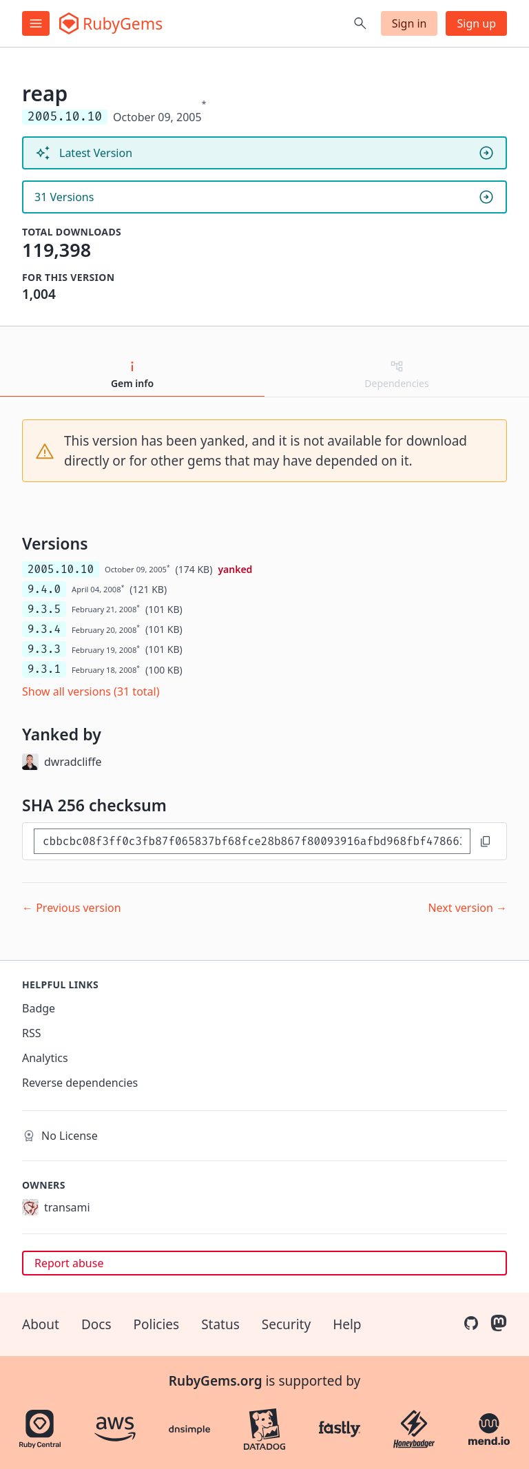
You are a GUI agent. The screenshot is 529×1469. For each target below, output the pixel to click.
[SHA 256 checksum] (252, 841)
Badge (38, 1008)
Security (286, 1324)
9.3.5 (44, 609)
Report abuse (68, 1263)
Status (220, 1324)
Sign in (409, 23)
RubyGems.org (215, 1381)
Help (347, 1324)
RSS (31, 1033)
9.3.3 (44, 649)
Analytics (45, 1057)
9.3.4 (44, 629)
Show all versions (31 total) (91, 691)
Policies (157, 1324)
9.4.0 (44, 589)
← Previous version (71, 907)
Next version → (467, 907)
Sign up (476, 23)
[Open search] (360, 23)
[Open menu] (36, 23)
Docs (96, 1324)
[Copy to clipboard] (485, 841)
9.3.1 (44, 669)
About (40, 1324)
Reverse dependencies (80, 1082)
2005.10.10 (61, 569)
